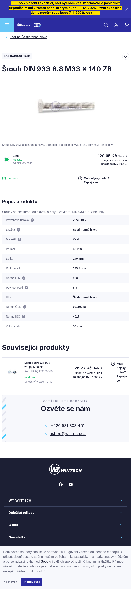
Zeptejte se (91, 182)
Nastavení (10, 581)
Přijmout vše (31, 581)
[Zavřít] (127, 9)
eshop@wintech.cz (68, 433)
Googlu (46, 561)
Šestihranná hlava (28, 37)
